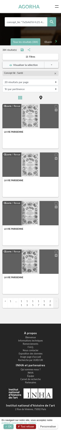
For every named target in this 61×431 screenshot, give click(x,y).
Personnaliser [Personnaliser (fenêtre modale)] (48, 426)
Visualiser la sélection (23, 65)
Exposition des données (30, 353)
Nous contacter (30, 350)
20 (50, 302)
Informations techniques (30, 340)
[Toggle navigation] (57, 6)
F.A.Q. (31, 347)
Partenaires (30, 382)
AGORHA (29, 6)
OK (8, 426)
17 (38, 302)
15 (33, 302)
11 (21, 302)
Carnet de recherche (30, 379)
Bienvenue (30, 337)
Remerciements (30, 344)
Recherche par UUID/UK (30, 360)
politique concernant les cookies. (19, 422)
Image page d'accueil (30, 357)
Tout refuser (26, 426)
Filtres (30, 56)
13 (27, 302)
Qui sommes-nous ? (31, 369)
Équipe (30, 376)
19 (44, 302)
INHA (30, 373)
